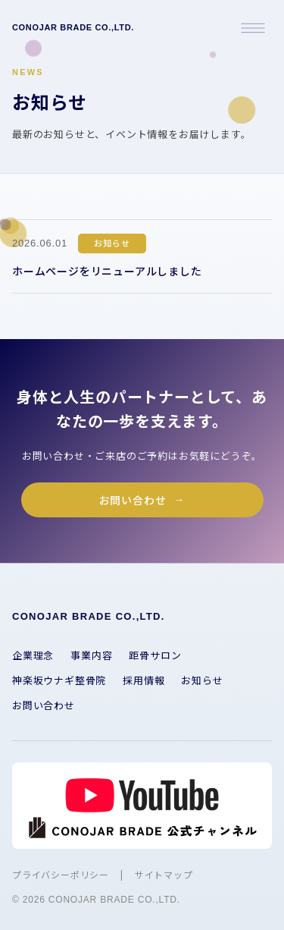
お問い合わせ (133, 499)
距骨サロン (155, 655)
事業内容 (91, 655)
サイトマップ (164, 874)
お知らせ (202, 680)
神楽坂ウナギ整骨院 (59, 680)
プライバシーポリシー (60, 874)
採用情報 (143, 680)
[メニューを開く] (253, 28)
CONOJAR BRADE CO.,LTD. (73, 27)
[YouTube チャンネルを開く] (142, 805)
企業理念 (33, 655)
